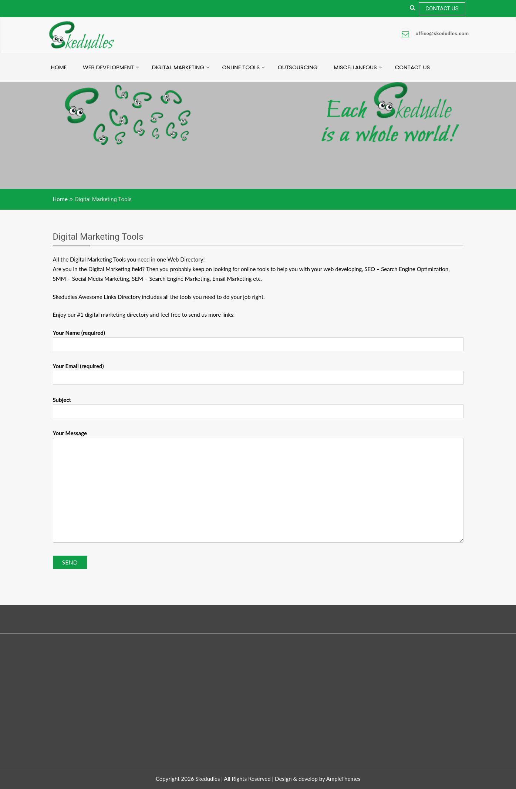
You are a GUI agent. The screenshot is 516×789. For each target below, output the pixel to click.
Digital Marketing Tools (98, 237)
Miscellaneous (355, 67)
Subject (258, 405)
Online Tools (241, 67)
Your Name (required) (258, 338)
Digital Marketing (178, 67)
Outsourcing (297, 67)
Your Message (258, 487)
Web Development (108, 67)
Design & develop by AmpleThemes (317, 778)
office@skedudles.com (434, 33)
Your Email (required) (258, 372)
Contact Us (441, 8)
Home (59, 67)
